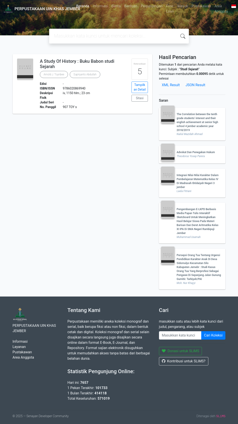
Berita (116, 6)
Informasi (100, 6)
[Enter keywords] (180, 335)
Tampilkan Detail (140, 87)
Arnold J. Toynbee (54, 74)
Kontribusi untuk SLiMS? (183, 361)
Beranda (82, 6)
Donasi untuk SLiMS (180, 351)
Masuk (183, 6)
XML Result (171, 85)
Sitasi (140, 98)
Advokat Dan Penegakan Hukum (196, 152)
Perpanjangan (152, 6)
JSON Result (195, 85)
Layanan (19, 347)
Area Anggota (221, 8)
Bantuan (130, 6)
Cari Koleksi (213, 335)
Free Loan (170, 8)
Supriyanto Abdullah (85, 74)
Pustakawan (201, 6)
